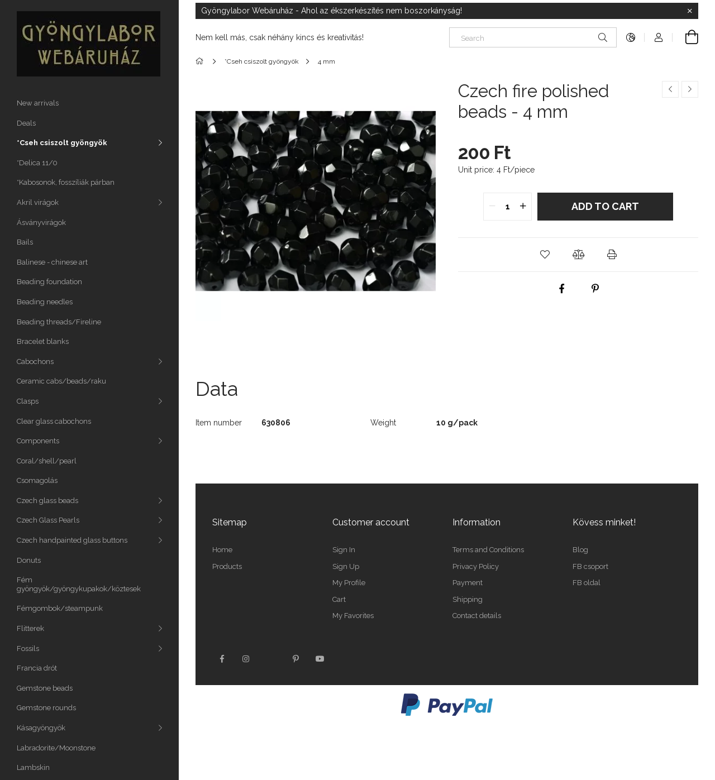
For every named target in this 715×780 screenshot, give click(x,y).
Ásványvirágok (41, 222)
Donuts (29, 560)
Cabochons (35, 361)
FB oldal (586, 582)
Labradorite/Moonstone (56, 748)
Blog (580, 549)
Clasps (28, 401)
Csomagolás (37, 480)
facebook (221, 658)
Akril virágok (38, 202)
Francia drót (37, 668)
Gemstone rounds (46, 708)
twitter (270, 658)
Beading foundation (49, 281)
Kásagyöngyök (41, 728)
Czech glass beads (47, 500)
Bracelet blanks (43, 341)
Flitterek (30, 628)
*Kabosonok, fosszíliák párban (66, 182)
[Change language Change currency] (631, 37)
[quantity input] (507, 206)
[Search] (533, 37)
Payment (467, 582)
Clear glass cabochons (54, 421)
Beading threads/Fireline (59, 322)
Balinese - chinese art (52, 262)
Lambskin (33, 767)
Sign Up (345, 566)
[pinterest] (595, 288)
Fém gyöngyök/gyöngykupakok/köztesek (79, 584)
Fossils (28, 648)
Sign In (343, 549)
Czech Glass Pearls (48, 520)
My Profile (348, 582)
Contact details (476, 615)
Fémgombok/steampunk (60, 608)
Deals (26, 123)
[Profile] (659, 37)
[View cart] (685, 37)
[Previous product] (670, 89)
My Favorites (353, 615)
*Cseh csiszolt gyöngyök (62, 142)
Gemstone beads (45, 688)
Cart (339, 599)
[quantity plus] (522, 206)
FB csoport (590, 566)
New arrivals (38, 103)
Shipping (467, 599)
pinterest (295, 658)
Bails (25, 242)
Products (227, 566)
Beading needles (45, 302)
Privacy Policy (475, 566)
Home (222, 549)
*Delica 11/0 (37, 163)
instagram (246, 658)
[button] (544, 254)
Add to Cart (605, 206)
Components (38, 441)
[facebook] (561, 288)
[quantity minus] (492, 206)
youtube (320, 658)
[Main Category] (201, 61)
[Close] (689, 11)
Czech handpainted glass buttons (72, 540)
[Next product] (689, 89)
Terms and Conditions (488, 549)
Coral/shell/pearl (47, 461)
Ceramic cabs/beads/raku (61, 381)
